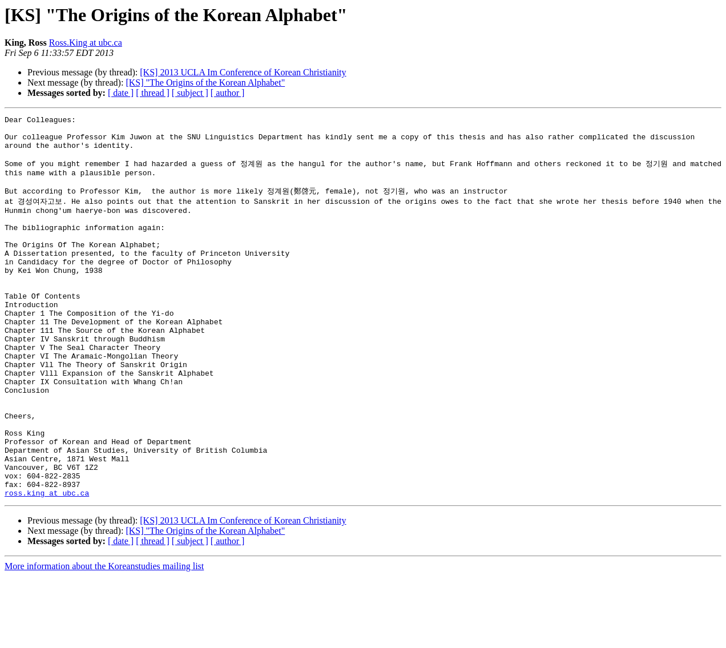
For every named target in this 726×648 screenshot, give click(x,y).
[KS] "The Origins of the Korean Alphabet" (205, 82)
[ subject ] (190, 93)
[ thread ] (153, 93)
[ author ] (228, 93)
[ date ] (121, 93)
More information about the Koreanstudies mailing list (104, 638)
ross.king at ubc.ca (47, 565)
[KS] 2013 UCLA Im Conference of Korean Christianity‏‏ (243, 72)
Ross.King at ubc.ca (85, 42)
